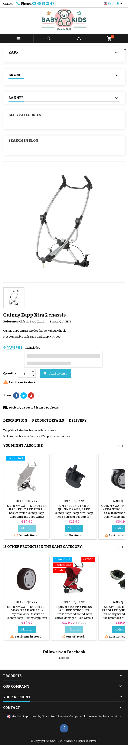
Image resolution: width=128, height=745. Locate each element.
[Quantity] (24, 373)
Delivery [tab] (78, 420)
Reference (10, 321)
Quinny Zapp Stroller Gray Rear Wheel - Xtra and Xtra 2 (27, 610)
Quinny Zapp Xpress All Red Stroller (74, 608)
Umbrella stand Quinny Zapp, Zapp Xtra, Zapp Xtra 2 (74, 509)
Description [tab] (15, 420)
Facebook (64, 657)
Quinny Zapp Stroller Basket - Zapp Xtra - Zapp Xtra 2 (27, 509)
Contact (8, 3)
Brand (54, 321)
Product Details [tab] (48, 420)
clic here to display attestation (102, 716)
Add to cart (55, 373)
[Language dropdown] (113, 3)
